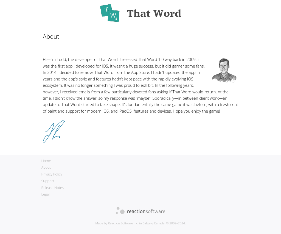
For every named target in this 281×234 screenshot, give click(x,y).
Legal (45, 194)
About (46, 167)
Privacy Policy (51, 174)
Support (47, 180)
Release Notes (52, 187)
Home (46, 160)
